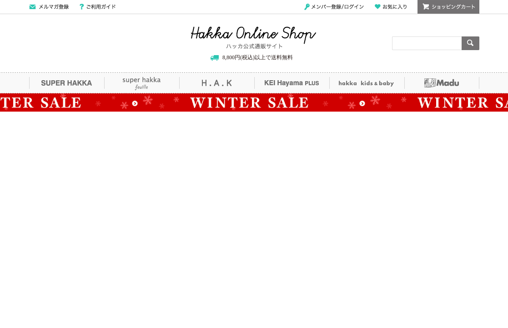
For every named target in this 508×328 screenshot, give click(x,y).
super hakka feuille (142, 82)
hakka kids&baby (367, 82)
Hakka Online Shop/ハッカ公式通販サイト (253, 37)
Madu (442, 82)
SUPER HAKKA (67, 82)
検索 (470, 43)
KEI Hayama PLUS (292, 82)
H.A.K (217, 82)
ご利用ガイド (98, 6)
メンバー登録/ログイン (334, 6)
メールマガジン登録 (49, 6)
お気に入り (391, 6)
